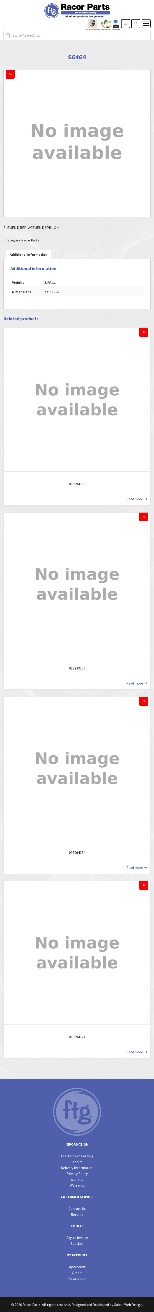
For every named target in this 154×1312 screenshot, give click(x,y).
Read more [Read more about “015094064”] (134, 867)
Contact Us (77, 1208)
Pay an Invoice (77, 1237)
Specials (77, 1243)
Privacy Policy (77, 1173)
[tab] (28, 254)
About (77, 1162)
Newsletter (77, 1278)
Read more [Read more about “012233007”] (134, 683)
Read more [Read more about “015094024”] (134, 1052)
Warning (77, 1179)
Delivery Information (77, 1167)
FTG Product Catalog (77, 1156)
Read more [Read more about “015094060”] (134, 499)
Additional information (28, 254)
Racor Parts (30, 240)
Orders (77, 1272)
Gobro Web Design (128, 1304)
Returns (77, 1214)
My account (77, 1267)
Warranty (77, 1185)
